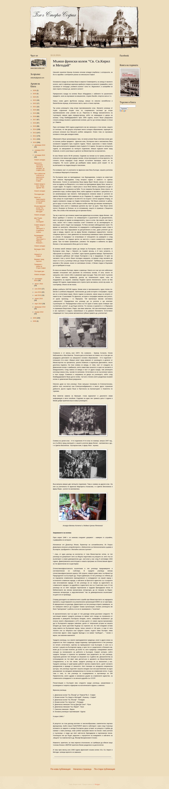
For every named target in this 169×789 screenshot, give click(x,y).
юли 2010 (38, 289)
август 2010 (39, 284)
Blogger (97, 784)
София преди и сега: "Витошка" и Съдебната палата (39, 228)
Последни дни (39, 194)
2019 (35, 113)
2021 (35, 107)
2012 (35, 136)
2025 (35, 93)
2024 (35, 97)
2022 (35, 103)
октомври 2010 (40, 155)
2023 (35, 100)
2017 (35, 119)
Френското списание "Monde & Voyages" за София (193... (40, 166)
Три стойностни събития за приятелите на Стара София (39, 177)
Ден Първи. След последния (39, 220)
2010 (35, 142)
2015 (35, 126)
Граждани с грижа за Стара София (40, 266)
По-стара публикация (104, 769)
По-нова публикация (60, 769)
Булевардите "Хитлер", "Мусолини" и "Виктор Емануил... (39, 239)
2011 (35, 139)
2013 (35, 132)
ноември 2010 (39, 150)
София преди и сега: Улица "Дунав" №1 (39, 185)
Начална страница (82, 769)
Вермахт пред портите (39, 260)
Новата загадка (39, 160)
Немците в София (38, 255)
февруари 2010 (40, 307)
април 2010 (39, 298)
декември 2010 (40, 145)
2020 (35, 110)
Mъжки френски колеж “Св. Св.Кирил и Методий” (39, 208)
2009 (35, 318)
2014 (35, 129)
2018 (35, 116)
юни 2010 (38, 292)
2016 (35, 123)
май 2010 (38, 295)
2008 (35, 321)
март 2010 (38, 303)
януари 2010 (39, 312)
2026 (35, 90)
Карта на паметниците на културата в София (39, 200)
